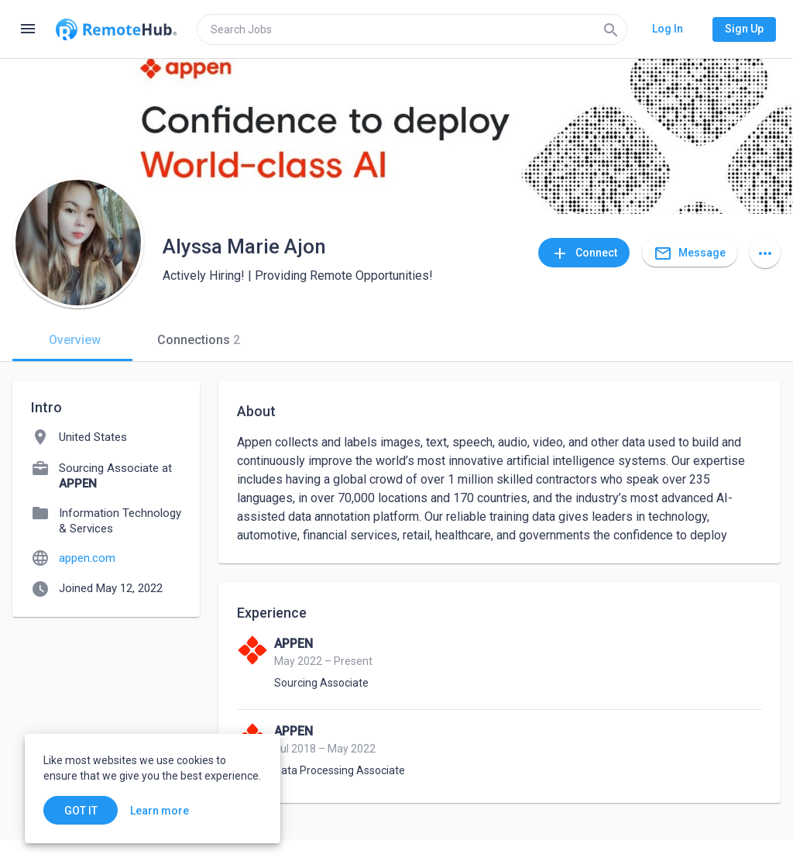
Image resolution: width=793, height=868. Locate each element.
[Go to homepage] (116, 29)
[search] (412, 29)
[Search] (611, 29)
